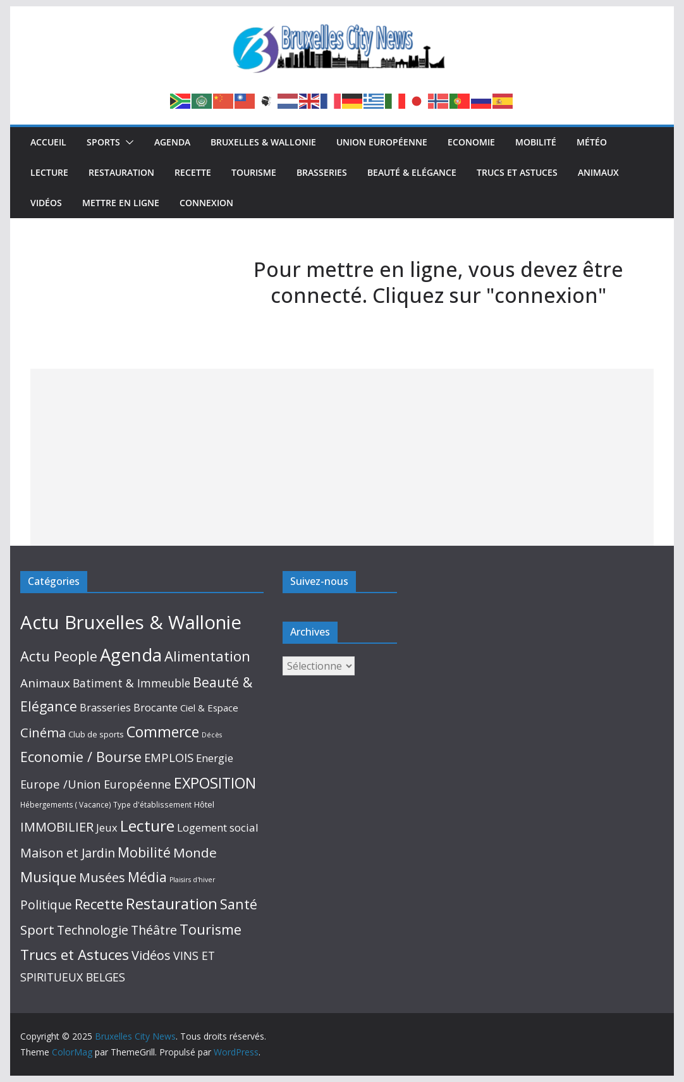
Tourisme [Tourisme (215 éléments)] (210, 929)
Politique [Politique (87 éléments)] (46, 904)
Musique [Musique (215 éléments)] (48, 877)
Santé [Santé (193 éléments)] (238, 904)
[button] (127, 142)
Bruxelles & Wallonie (263, 142)
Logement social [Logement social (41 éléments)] (218, 827)
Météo (592, 142)
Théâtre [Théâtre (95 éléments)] (154, 929)
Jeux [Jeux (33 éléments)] (107, 827)
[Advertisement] (342, 457)
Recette (192, 172)
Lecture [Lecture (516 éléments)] (147, 825)
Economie (471, 142)
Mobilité (535, 142)
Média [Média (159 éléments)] (147, 877)
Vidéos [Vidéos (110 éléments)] (151, 955)
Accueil (48, 142)
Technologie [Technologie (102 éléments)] (92, 929)
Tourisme (253, 172)
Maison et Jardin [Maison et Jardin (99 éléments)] (67, 852)
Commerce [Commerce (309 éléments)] (162, 732)
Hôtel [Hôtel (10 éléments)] (204, 804)
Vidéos (46, 203)
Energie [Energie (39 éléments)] (214, 758)
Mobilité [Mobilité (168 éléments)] (144, 852)
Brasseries (321, 172)
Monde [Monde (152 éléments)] (195, 852)
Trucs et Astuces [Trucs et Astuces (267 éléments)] (74, 954)
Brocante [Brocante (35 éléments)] (155, 707)
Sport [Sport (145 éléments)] (37, 929)
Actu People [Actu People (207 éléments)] (58, 656)
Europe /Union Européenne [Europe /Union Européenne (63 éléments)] (95, 784)
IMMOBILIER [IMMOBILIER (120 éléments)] (57, 826)
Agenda (172, 142)
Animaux (598, 172)
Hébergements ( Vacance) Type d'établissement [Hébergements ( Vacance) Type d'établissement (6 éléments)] (106, 804)
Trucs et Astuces (517, 172)
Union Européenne (381, 142)
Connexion (206, 203)
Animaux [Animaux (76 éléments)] (45, 683)
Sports (103, 142)
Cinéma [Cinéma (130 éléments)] (43, 732)
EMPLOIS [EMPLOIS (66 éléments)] (168, 757)
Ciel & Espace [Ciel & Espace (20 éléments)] (209, 707)
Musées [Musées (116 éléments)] (102, 877)
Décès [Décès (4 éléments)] (212, 734)
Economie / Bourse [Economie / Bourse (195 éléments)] (81, 756)
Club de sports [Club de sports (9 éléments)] (96, 734)
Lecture (49, 172)
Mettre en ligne (120, 203)
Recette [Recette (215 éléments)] (99, 904)
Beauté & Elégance (411, 172)
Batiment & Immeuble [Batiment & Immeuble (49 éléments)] (131, 683)
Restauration (121, 172)
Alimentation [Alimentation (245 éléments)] (207, 656)
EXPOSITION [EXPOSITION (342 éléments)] (215, 783)
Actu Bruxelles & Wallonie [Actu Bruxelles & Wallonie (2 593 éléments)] (130, 622)
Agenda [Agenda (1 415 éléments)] (131, 655)
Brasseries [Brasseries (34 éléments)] (105, 707)
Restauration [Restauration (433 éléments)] (171, 903)
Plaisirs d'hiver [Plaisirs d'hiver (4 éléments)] (192, 879)
